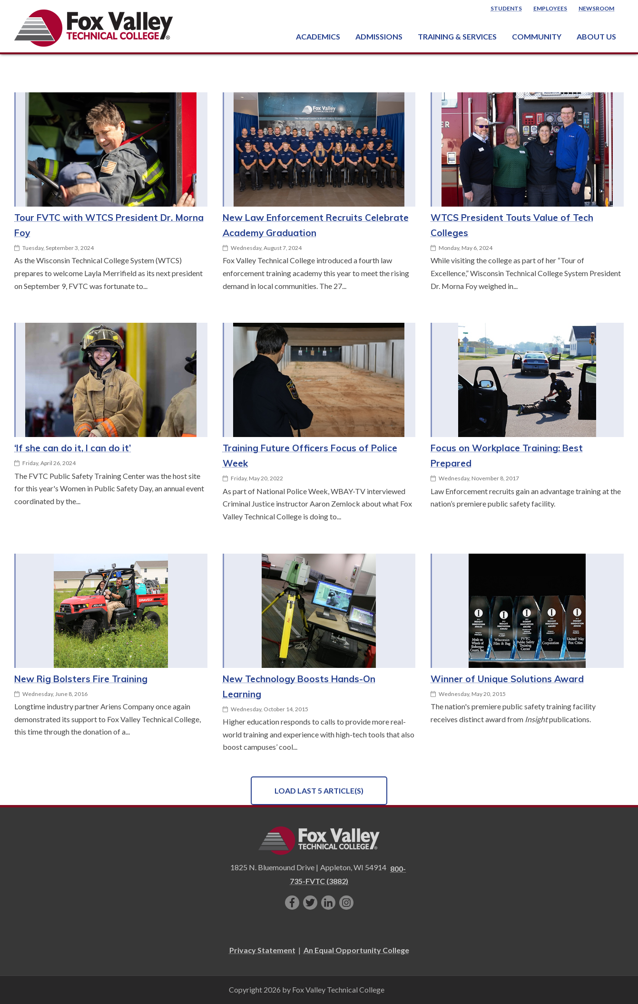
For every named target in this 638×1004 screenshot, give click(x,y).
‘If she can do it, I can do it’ (72, 448)
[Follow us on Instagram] (346, 902)
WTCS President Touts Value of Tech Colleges (512, 225)
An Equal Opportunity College (356, 949)
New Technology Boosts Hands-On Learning (299, 686)
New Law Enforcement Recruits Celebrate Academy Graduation (316, 225)
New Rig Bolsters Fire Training (80, 679)
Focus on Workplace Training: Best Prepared (507, 455)
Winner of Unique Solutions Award (507, 679)
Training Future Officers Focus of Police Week (310, 455)
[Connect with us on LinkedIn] (328, 902)
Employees (550, 8)
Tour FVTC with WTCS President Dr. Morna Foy (109, 225)
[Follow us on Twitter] (310, 902)
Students (506, 8)
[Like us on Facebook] (292, 902)
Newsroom (596, 8)
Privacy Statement (262, 949)
